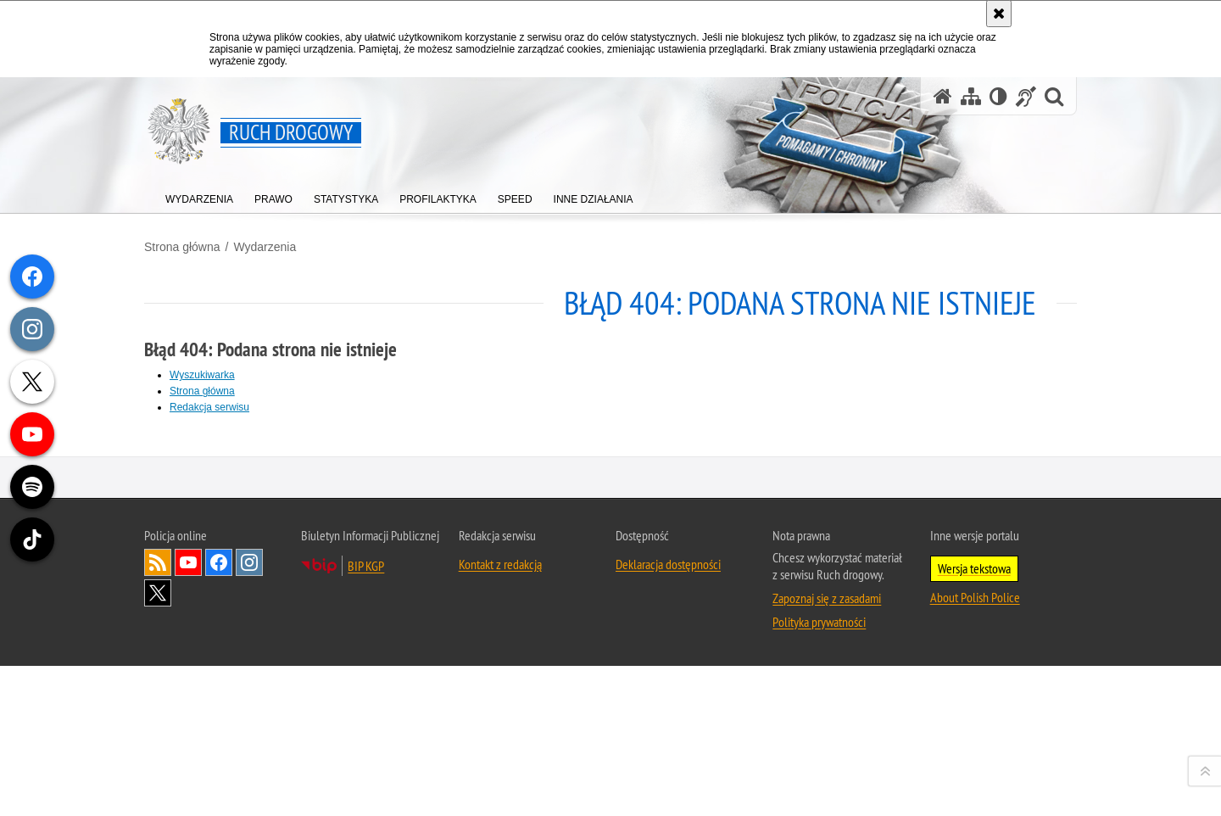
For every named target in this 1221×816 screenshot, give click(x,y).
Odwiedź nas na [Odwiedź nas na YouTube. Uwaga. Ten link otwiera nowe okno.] (188, 787)
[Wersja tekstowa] (998, 96)
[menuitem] (199, 195)
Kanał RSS (157, 787)
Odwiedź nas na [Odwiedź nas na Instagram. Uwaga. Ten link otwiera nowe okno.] (249, 787)
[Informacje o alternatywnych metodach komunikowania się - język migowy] (1026, 96)
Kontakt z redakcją (500, 788)
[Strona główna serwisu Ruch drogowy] (943, 96)
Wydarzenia (264, 247)
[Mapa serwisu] (971, 96)
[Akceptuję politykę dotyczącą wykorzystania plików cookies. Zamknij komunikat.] (999, 13)
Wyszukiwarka (202, 375)
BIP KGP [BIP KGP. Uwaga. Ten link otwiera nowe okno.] (366, 790)
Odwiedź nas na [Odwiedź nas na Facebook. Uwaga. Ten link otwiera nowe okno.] (218, 787)
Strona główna (182, 247)
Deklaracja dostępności (668, 788)
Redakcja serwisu (209, 407)
